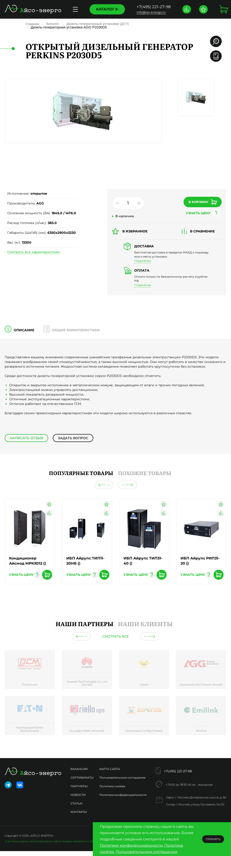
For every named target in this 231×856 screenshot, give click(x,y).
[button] (103, 485)
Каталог (107, 9)
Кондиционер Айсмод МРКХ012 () (28, 561)
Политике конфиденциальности (131, 845)
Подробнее (142, 260)
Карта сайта (109, 769)
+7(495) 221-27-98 (154, 6)
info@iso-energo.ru (151, 12)
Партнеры (79, 786)
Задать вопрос (73, 438)
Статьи (76, 803)
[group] (30, 670)
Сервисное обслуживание (65, 9)
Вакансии (79, 769)
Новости (78, 795)
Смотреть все (115, 637)
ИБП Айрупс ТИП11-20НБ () (85, 561)
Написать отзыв (26, 438)
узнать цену (195, 212)
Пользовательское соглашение (122, 778)
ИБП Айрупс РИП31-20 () (201, 561)
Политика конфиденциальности (123, 795)
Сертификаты (82, 778)
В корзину (199, 201)
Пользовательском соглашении (146, 851)
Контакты (78, 812)
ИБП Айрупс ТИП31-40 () (143, 561)
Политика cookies (112, 786)
